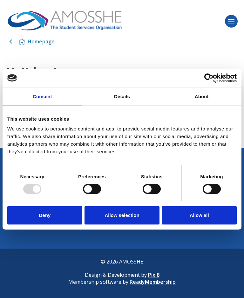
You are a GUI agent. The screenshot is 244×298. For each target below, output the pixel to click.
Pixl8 (153, 274)
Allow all (199, 215)
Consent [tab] (42, 96)
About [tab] (202, 96)
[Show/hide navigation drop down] (231, 21)
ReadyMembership (153, 281)
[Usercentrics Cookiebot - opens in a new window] (209, 78)
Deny (45, 215)
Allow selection (122, 215)
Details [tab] (122, 96)
